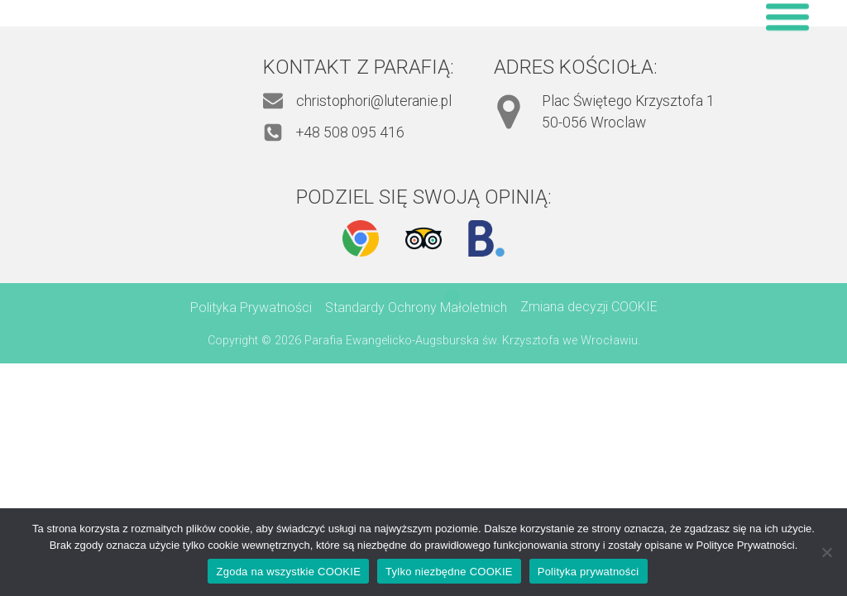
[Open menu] (787, 16)
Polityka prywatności (588, 571)
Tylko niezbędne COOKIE (449, 571)
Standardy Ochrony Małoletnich (416, 307)
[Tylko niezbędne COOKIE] (826, 552)
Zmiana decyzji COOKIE (589, 307)
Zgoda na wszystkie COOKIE (288, 571)
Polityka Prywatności (251, 307)
